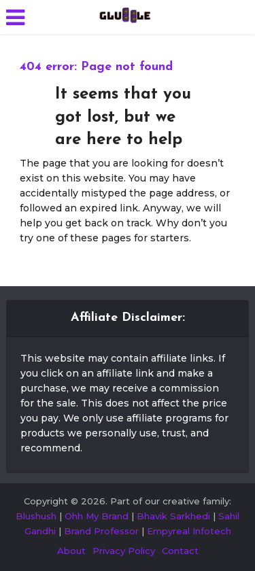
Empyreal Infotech (189, 530)
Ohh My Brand (97, 516)
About (71, 550)
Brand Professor (101, 530)
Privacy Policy (123, 550)
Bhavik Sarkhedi (173, 516)
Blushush (36, 516)
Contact (180, 550)
